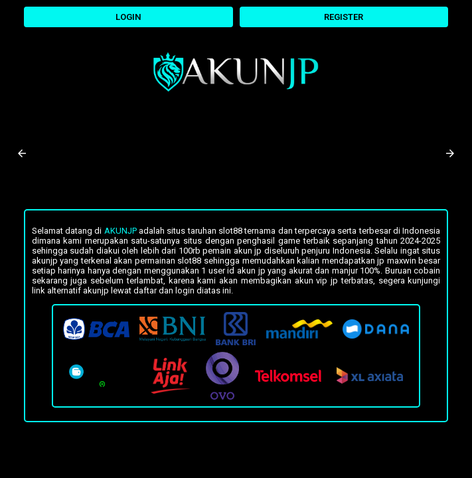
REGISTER (343, 17)
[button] (22, 153)
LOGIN (128, 17)
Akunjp (120, 231)
